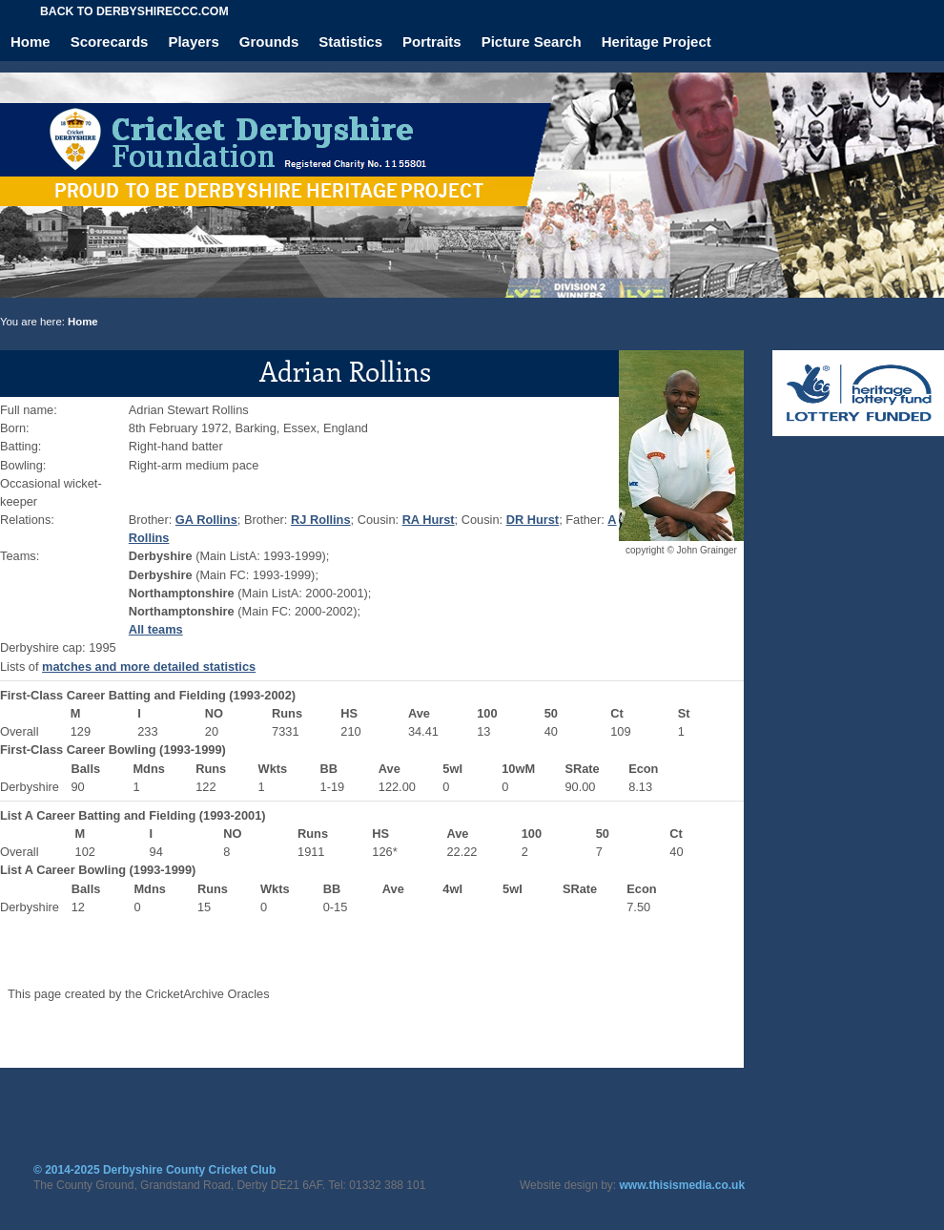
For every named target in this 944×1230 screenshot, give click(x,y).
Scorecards (110, 41)
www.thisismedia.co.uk (683, 1185)
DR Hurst (532, 519)
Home (30, 41)
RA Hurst (428, 519)
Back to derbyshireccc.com (134, 11)
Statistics (350, 41)
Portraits (432, 41)
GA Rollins (206, 519)
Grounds (269, 41)
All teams (156, 629)
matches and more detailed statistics (149, 666)
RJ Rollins (321, 519)
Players (193, 41)
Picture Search (532, 41)
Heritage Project (656, 41)
